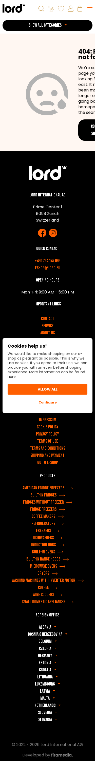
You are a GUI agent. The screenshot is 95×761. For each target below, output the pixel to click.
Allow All (48, 389)
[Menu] (89, 8)
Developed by (47, 755)
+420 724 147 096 (47, 260)
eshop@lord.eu (47, 268)
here (12, 376)
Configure (48, 402)
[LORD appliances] (14, 8)
